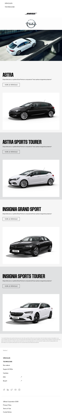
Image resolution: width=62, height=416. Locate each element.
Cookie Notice (7, 412)
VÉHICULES (8, 3)
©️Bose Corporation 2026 (11, 401)
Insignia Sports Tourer (24, 275)
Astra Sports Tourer (22, 141)
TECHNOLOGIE (10, 7)
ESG (4, 377)
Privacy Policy (7, 405)
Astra (8, 74)
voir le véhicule (11, 85)
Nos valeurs (6, 365)
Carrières (5, 373)
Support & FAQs (8, 369)
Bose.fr (5, 381)
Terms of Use (7, 408)
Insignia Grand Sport (22, 208)
